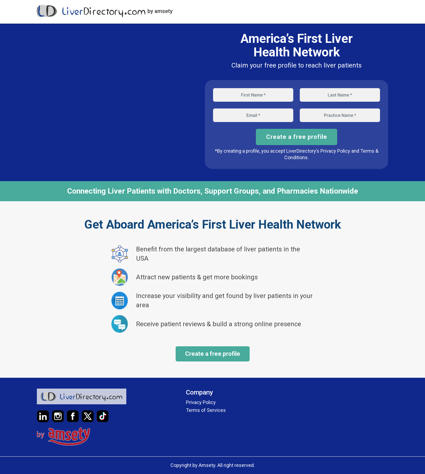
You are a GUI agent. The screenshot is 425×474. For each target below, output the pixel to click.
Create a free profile (296, 136)
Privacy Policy (201, 402)
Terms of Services (206, 410)
